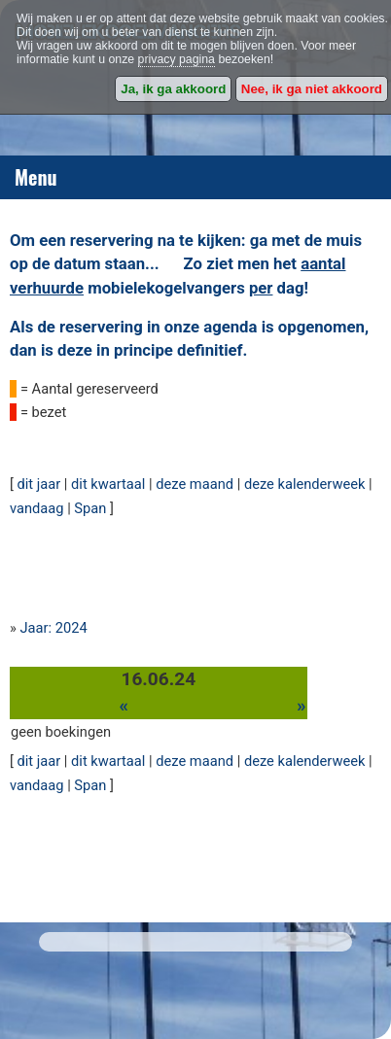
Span (90, 508)
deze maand (194, 484)
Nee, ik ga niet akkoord (311, 89)
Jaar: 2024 (54, 628)
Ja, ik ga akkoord (173, 89)
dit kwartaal (108, 484)
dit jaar (39, 484)
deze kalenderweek (305, 484)
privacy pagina (176, 59)
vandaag (37, 508)
